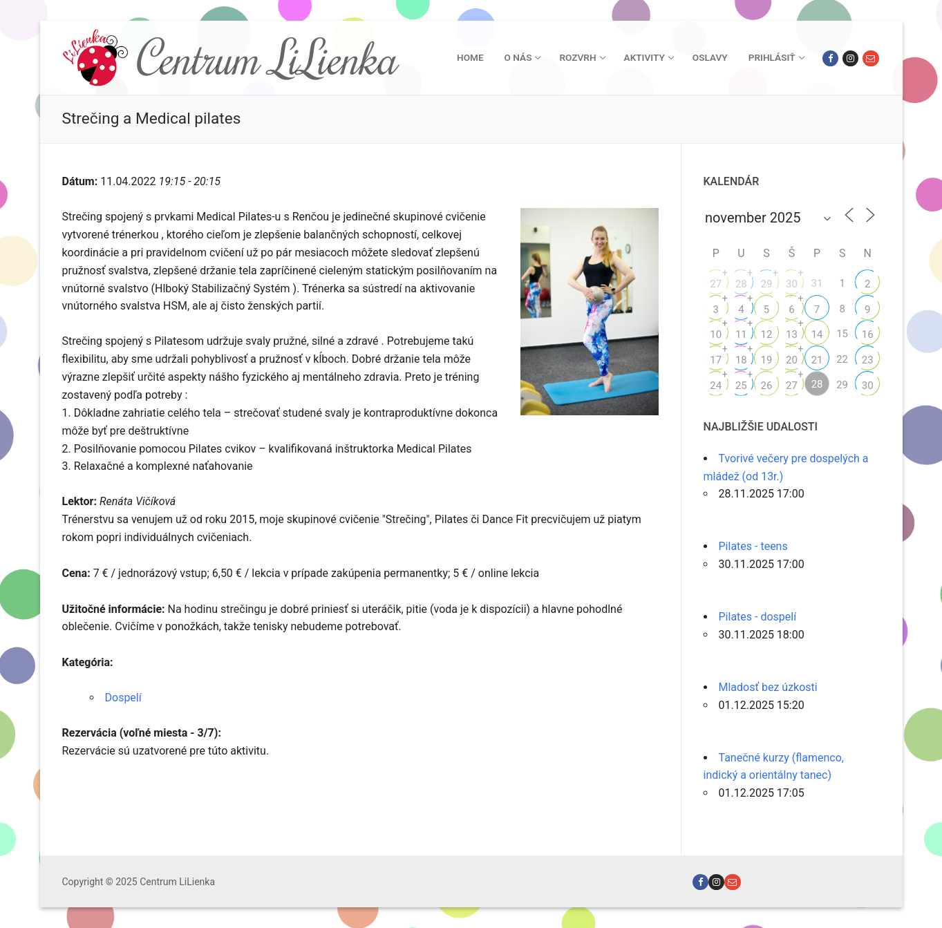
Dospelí (123, 697)
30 (792, 284)
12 (766, 334)
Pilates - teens (753, 546)
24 (716, 385)
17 (716, 360)
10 (716, 334)
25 (741, 385)
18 (741, 360)
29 (766, 284)
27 (716, 284)
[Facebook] (830, 58)
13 (792, 334)
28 (741, 284)
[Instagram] (850, 58)
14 (817, 334)
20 (792, 360)
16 (868, 334)
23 (868, 360)
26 (766, 385)
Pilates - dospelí (758, 616)
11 (741, 334)
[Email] (870, 58)
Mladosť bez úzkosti (768, 687)
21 (817, 360)
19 (766, 360)
